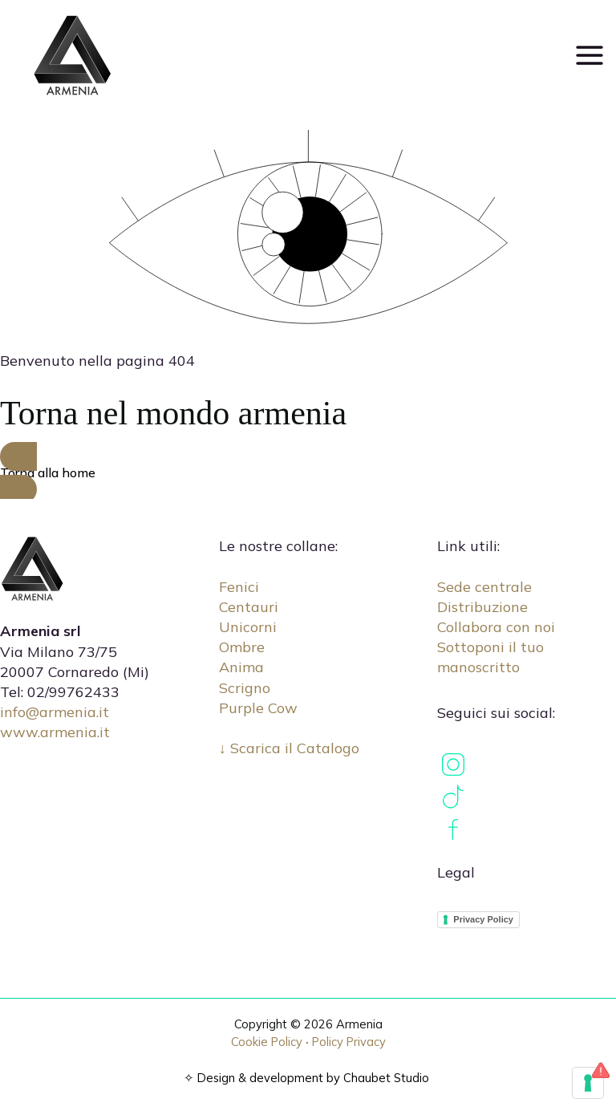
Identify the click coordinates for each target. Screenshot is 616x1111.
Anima (241, 667)
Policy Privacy (349, 1041)
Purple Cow (258, 708)
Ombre (242, 647)
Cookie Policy (266, 1041)
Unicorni (248, 627)
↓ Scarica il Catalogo (289, 748)
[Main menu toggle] (589, 55)
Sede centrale (484, 587)
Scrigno (244, 688)
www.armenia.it (55, 732)
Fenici (239, 587)
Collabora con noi (496, 627)
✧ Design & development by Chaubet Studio (306, 1077)
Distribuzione (482, 607)
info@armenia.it (54, 712)
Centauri (248, 607)
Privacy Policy (483, 919)
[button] (308, 473)
